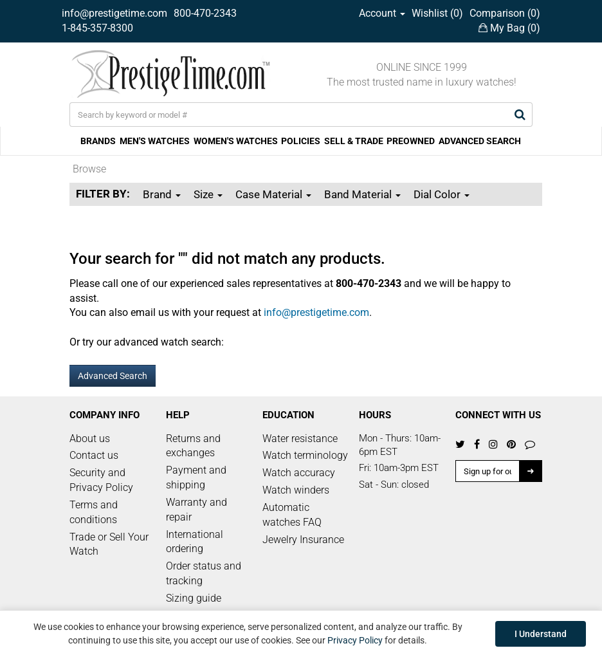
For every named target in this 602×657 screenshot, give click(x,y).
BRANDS (98, 141)
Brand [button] (162, 194)
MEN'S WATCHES (155, 141)
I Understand (541, 634)
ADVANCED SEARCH (480, 141)
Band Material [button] (362, 194)
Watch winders (295, 490)
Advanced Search (112, 376)
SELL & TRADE (353, 141)
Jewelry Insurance (303, 539)
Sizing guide (193, 598)
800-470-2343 (205, 13)
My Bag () (509, 28)
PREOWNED (411, 141)
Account (382, 13)
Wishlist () (437, 13)
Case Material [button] (273, 194)
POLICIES (300, 141)
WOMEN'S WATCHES (236, 141)
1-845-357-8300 (97, 28)
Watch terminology (305, 455)
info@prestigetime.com (114, 13)
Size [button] (208, 194)
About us (89, 438)
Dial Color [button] (442, 194)
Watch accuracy (298, 473)
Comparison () (505, 13)
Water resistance (300, 438)
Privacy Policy (355, 640)
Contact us (93, 455)
